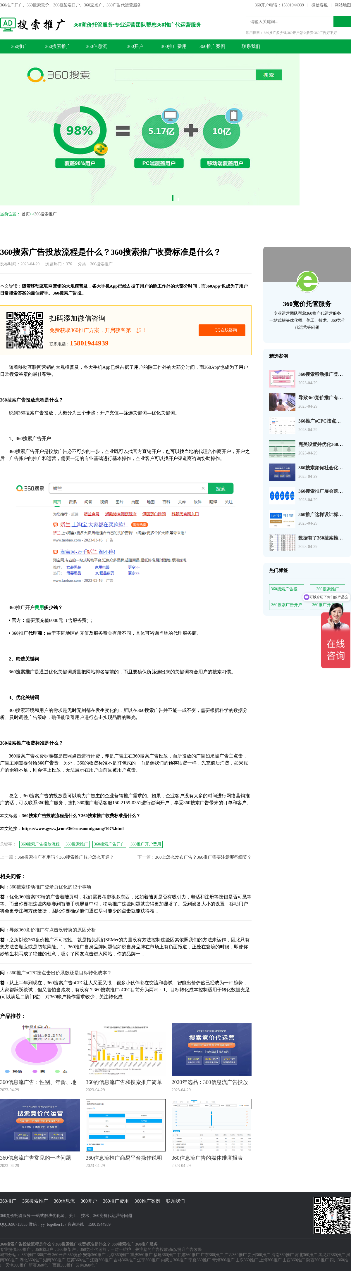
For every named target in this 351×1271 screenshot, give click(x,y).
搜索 (342, 21)
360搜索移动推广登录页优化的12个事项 (50, 886)
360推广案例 (212, 46)
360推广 (19, 46)
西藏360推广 (63, 1265)
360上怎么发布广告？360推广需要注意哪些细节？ (203, 857)
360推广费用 (174, 46)
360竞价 (75, 1255)
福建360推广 (165, 1255)
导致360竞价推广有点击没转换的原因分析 (52, 929)
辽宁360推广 (148, 1260)
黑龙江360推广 (332, 1255)
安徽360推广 (94, 1255)
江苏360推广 (78, 1260)
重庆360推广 (141, 1255)
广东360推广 (212, 1255)
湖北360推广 (31, 1260)
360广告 (44, 1255)
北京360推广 (117, 1255)
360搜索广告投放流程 (287, 589)
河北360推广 (306, 1255)
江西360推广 (101, 1260)
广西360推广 (235, 1255)
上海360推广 (270, 1260)
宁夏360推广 (199, 1260)
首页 (26, 214)
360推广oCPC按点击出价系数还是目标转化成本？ (60, 972)
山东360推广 (246, 1260)
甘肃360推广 (188, 1255)
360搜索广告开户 (286, 605)
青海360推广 (223, 1260)
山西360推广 (294, 1260)
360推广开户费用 (145, 844)
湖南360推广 (54, 1260)
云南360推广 (87, 1265)
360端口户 (44, 1249)
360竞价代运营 (93, 1249)
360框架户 (66, 1249)
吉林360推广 (125, 1260)
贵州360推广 (259, 1255)
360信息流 (96, 46)
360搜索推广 (58, 46)
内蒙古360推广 (174, 1260)
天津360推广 (16, 1265)
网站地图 (343, 5)
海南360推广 (282, 1255)
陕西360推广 (317, 1260)
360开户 (135, 46)
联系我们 (251, 46)
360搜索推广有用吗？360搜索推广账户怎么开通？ (66, 857)
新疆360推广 (40, 1265)
